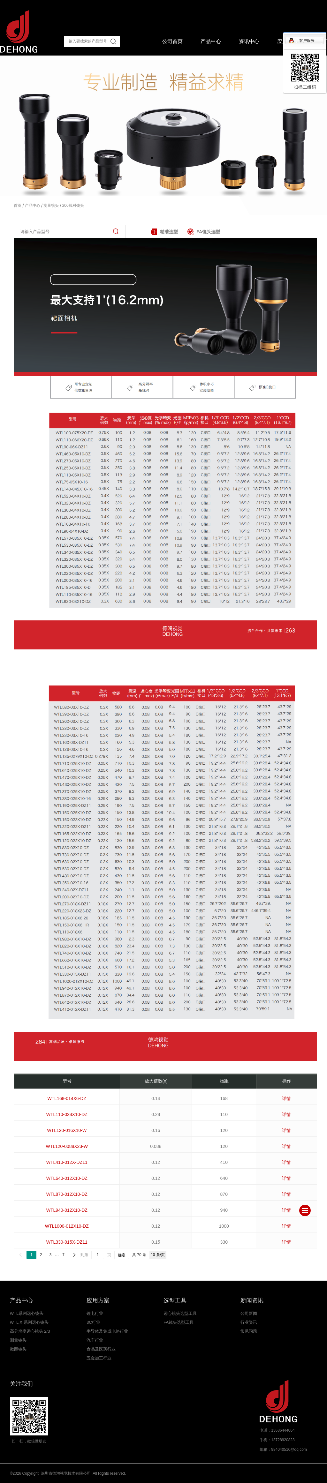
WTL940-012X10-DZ (66, 1210)
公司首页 (172, 41)
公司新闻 (248, 1313)
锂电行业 (95, 1313)
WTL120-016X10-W (67, 1130)
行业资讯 (248, 1322)
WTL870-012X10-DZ (66, 1194)
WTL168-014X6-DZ (67, 1098)
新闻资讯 (251, 1300)
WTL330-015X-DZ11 (66, 1242)
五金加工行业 (99, 1358)
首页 (17, 205)
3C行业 (93, 1322)
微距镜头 (18, 1349)
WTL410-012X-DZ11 (66, 1162)
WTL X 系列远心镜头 (29, 1322)
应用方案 (98, 1300)
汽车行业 (95, 1340)
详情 (286, 1098)
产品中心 (211, 41)
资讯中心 (249, 41)
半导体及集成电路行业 (107, 1331)
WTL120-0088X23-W (67, 1146)
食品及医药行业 (101, 1349)
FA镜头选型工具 (179, 1322)
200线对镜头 (71, 205)
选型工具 (175, 1300)
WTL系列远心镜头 (26, 1313)
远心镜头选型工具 (180, 1313)
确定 (121, 1255)
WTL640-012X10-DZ (66, 1178)
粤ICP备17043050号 (145, 1473)
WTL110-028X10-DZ (66, 1114)
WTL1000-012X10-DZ (67, 1226)
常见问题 (248, 1331)
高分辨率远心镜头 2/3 (30, 1331)
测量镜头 (49, 205)
